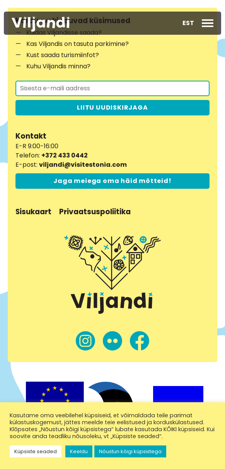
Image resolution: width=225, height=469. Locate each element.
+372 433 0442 (64, 155)
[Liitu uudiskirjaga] (112, 88)
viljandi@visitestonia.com (83, 164)
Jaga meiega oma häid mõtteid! (112, 180)
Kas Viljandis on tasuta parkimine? (77, 43)
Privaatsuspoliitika (95, 212)
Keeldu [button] (79, 451)
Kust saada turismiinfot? (62, 55)
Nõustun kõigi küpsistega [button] (130, 451)
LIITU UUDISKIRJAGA (112, 107)
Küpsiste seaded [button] (35, 451)
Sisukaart (33, 212)
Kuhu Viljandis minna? (58, 66)
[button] (188, 23)
